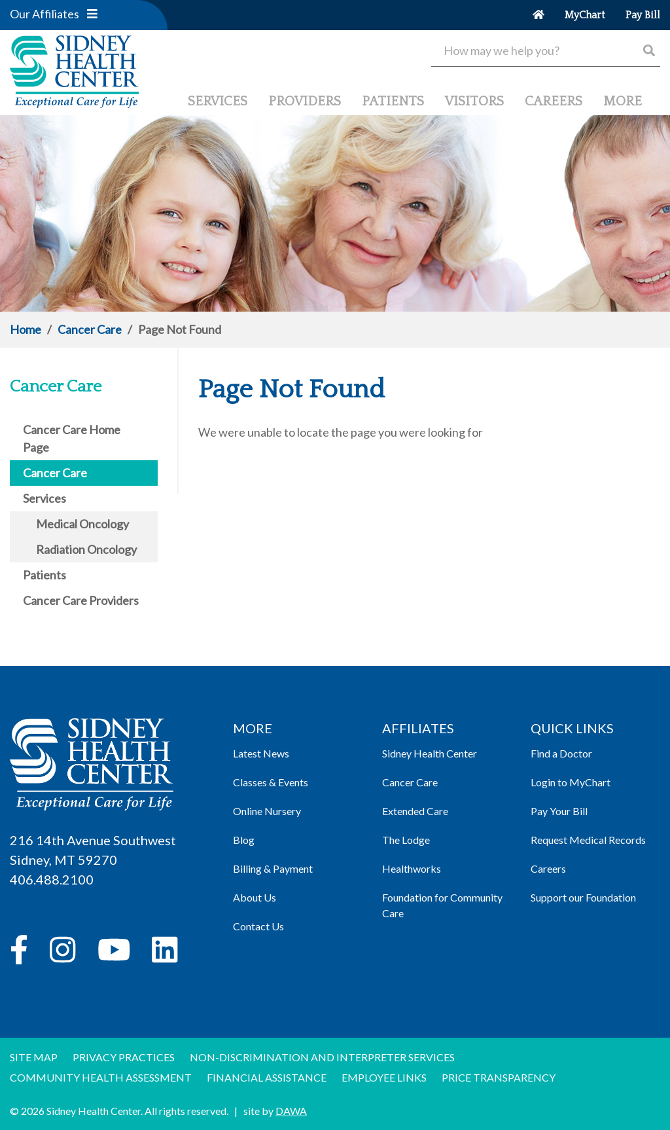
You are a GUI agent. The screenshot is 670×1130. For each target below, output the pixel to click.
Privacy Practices (124, 1057)
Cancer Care (90, 329)
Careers (548, 868)
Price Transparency (498, 1077)
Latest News (261, 753)
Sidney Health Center (429, 753)
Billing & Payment (273, 868)
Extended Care (415, 811)
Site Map (34, 1057)
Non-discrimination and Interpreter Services (322, 1057)
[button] (92, 14)
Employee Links (384, 1077)
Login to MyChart (570, 782)
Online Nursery (267, 811)
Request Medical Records (588, 839)
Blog (244, 839)
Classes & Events (270, 782)
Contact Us (258, 926)
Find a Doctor (561, 753)
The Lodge (406, 839)
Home (25, 329)
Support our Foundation (583, 897)
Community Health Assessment (101, 1077)
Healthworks (411, 868)
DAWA (291, 1110)
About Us (254, 897)
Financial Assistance (266, 1077)
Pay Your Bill (559, 811)
